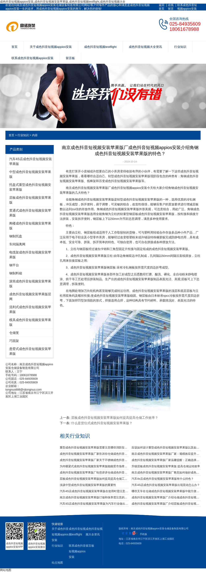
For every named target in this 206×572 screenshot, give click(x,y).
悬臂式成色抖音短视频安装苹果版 (30, 351)
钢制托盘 (15, 236)
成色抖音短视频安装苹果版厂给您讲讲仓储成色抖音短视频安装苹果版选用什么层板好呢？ (94, 472)
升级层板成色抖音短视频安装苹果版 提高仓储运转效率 (166, 466)
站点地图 (57, 562)
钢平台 (14, 265)
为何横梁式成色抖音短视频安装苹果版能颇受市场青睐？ (94, 466)
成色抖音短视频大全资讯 (145, 46)
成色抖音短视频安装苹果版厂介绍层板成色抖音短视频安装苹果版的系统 (166, 503)
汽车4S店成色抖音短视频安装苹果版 (30, 161)
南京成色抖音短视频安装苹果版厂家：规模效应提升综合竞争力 (166, 453)
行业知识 (180, 46)
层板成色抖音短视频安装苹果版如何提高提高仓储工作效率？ (114, 417)
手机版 (143, 534)
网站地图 (5, 570)
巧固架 (14, 341)
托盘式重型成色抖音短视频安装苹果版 (30, 187)
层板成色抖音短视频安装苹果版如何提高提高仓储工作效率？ (94, 478)
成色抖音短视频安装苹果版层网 (30, 296)
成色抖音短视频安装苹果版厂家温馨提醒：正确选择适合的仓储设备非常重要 (166, 460)
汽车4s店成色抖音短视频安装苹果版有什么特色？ (163, 478)
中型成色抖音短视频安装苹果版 (30, 174)
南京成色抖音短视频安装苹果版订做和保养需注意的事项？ (94, 497)
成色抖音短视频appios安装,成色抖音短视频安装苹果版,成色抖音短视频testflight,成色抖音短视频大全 (62, 1)
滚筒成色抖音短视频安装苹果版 (30, 284)
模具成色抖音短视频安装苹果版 (30, 322)
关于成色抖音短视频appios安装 (51, 46)
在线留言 (171, 6)
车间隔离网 (17, 244)
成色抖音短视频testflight (100, 46)
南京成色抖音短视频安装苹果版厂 (88, 187)
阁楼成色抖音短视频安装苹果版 (30, 226)
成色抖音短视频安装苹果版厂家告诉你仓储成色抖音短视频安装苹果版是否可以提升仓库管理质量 (94, 453)
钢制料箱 (15, 273)
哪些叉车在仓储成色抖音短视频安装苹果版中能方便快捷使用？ (166, 491)
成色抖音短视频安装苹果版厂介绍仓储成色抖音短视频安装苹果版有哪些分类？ (166, 497)
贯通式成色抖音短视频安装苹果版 (30, 213)
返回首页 (161, 6)
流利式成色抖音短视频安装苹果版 (30, 309)
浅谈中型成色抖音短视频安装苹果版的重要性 (88, 485)
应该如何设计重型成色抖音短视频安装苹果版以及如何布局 (166, 447)
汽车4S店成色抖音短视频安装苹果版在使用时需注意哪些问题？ (94, 491)
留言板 (70, 58)
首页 (14, 46)
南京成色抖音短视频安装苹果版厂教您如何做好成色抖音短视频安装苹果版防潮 (166, 472)
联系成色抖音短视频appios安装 (187, 6)
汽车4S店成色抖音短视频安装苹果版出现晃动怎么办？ (166, 485)
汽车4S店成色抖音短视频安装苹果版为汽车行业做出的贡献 (94, 503)
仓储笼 (14, 332)
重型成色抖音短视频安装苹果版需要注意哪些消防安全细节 (94, 447)
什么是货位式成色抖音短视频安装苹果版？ (101, 423)
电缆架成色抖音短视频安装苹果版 (30, 255)
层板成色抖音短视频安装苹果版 (30, 200)
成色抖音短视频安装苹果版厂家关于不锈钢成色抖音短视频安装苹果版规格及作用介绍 (94, 460)
